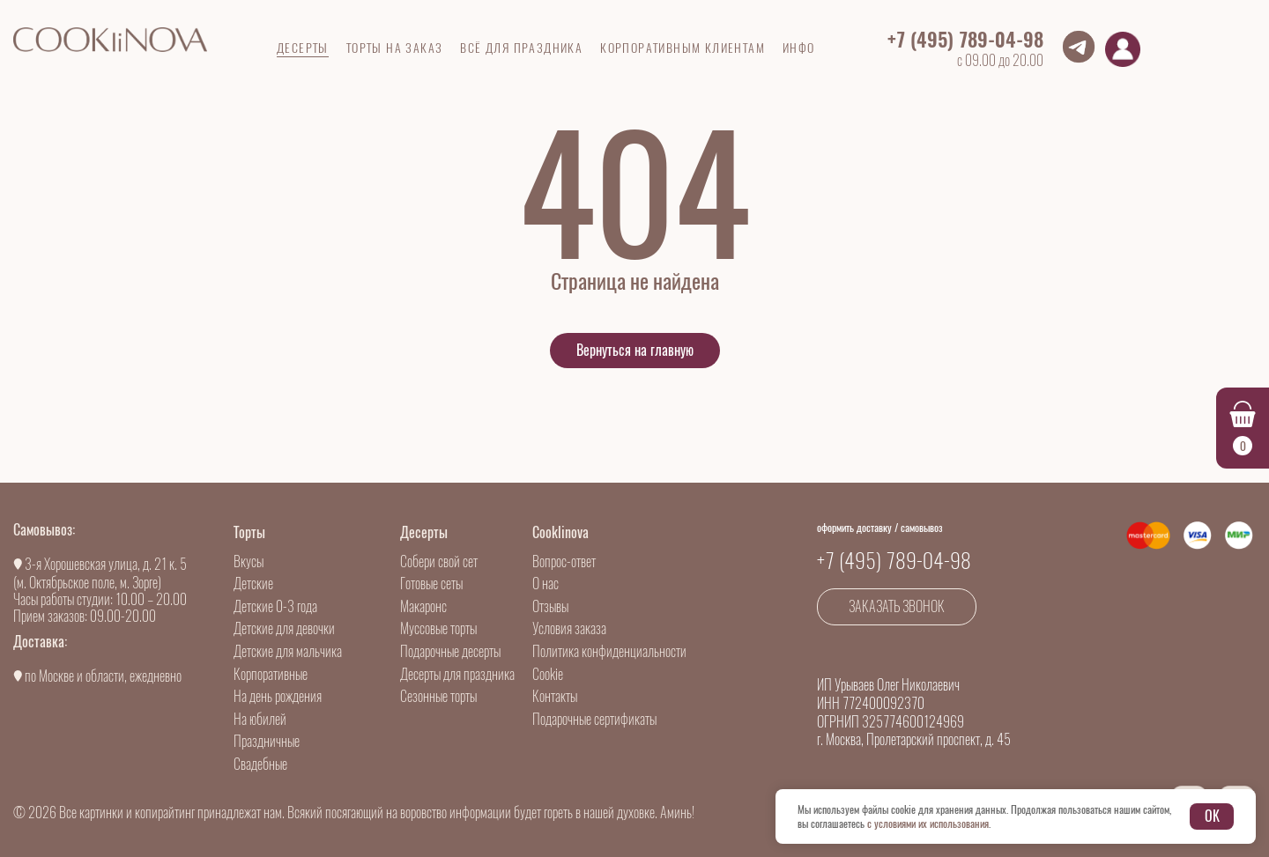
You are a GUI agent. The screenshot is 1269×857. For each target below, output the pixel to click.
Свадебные (260, 764)
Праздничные (267, 741)
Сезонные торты (438, 696)
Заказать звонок (897, 606)
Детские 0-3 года (275, 606)
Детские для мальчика (288, 651)
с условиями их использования (928, 823)
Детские (253, 583)
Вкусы (248, 561)
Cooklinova (560, 532)
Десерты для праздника (457, 674)
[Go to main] (110, 39)
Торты (249, 532)
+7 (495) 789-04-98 (965, 39)
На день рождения (278, 696)
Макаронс (423, 606)
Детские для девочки (284, 628)
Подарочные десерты (450, 651)
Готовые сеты (431, 583)
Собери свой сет (439, 561)
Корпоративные (271, 674)
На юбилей (260, 719)
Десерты (424, 532)
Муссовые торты (438, 628)
